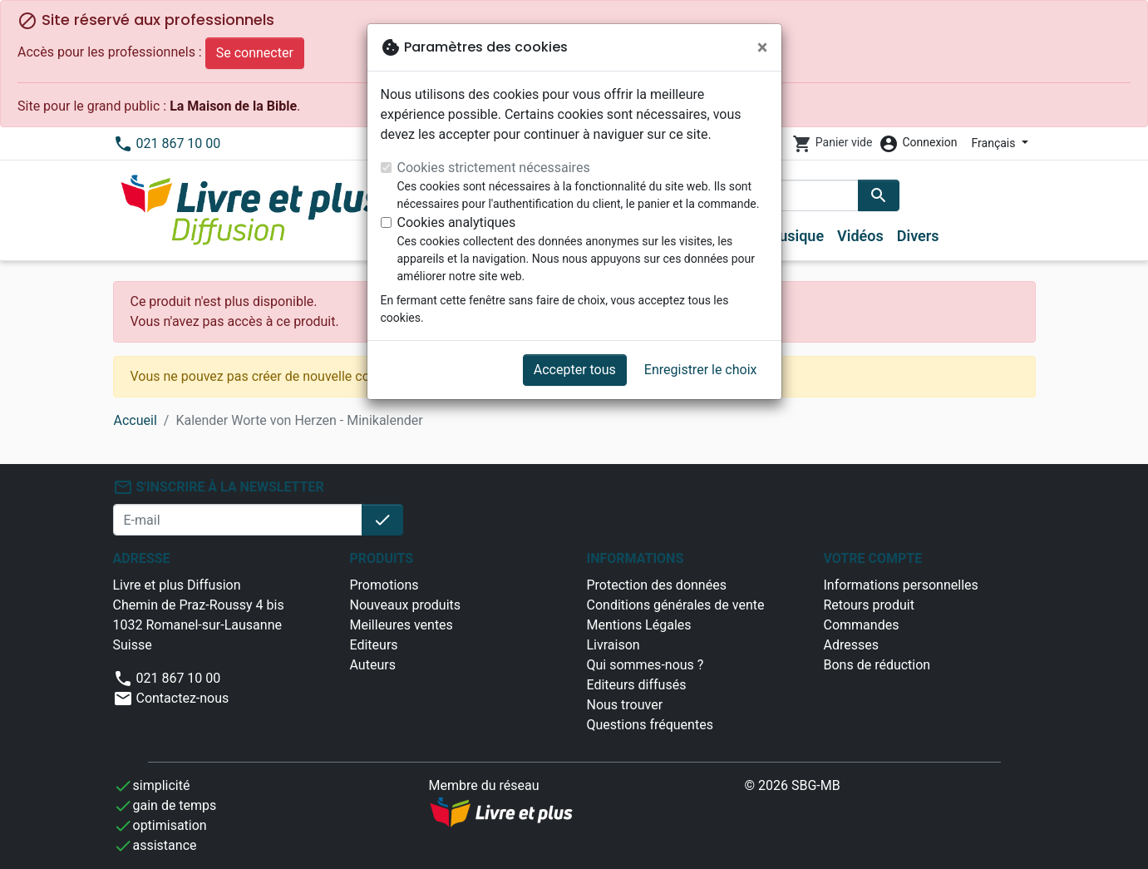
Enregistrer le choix (700, 370)
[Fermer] (762, 47)
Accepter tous (575, 370)
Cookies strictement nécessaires (493, 167)
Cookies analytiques (456, 222)
